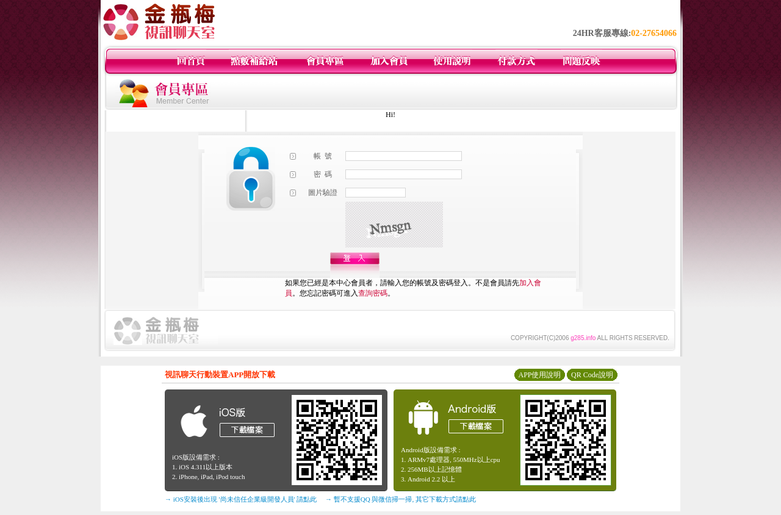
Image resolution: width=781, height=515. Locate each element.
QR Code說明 (592, 375)
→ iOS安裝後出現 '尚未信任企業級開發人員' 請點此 (241, 499)
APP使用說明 (539, 375)
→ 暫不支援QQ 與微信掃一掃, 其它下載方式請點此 (400, 499)
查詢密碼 (372, 293)
